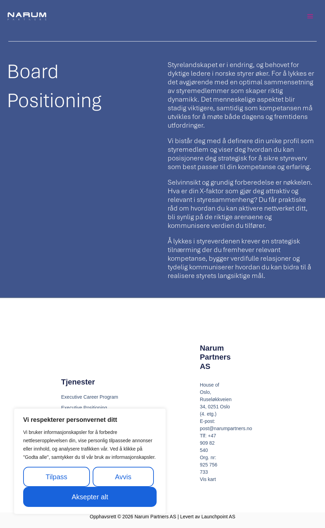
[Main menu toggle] (310, 17)
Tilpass (56, 477)
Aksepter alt (90, 497)
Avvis (123, 477)
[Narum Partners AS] (27, 17)
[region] (90, 461)
